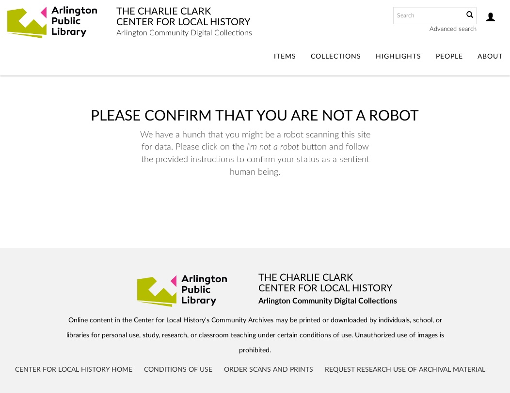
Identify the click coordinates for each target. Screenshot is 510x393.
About (490, 56)
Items (285, 56)
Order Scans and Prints (268, 369)
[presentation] (267, 209)
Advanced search (453, 29)
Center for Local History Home (73, 369)
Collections (336, 56)
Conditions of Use (178, 369)
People (449, 56)
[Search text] (428, 15)
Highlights (398, 56)
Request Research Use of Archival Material (405, 369)
